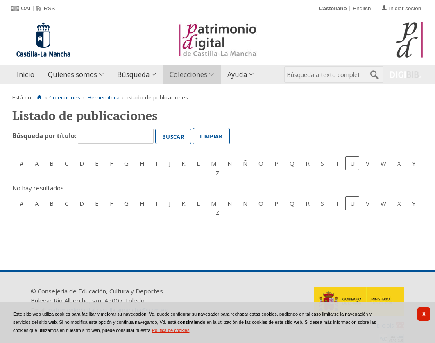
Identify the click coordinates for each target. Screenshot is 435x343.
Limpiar (211, 135)
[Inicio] (39, 97)
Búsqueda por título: (45, 135)
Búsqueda (133, 74)
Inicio (25, 74)
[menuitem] (27, 74)
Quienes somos (72, 74)
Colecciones (188, 74)
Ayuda (237, 74)
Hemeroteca (104, 97)
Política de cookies (171, 330)
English (362, 8)
